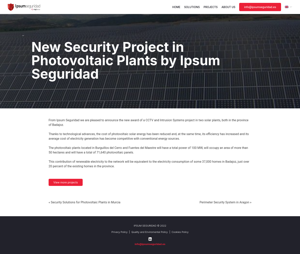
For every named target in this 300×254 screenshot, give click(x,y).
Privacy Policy (119, 231)
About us (229, 7)
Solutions (192, 7)
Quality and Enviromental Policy (149, 231)
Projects (211, 7)
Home (176, 7)
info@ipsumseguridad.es (260, 7)
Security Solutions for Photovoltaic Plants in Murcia (85, 202)
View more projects (65, 182)
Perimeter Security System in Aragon (224, 202)
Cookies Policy (180, 231)
